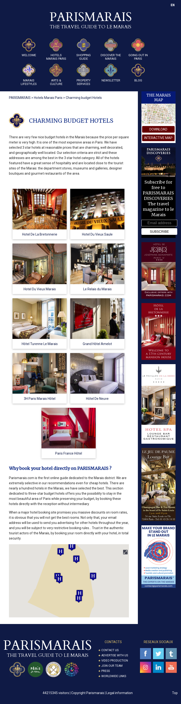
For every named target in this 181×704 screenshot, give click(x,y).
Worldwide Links (113, 676)
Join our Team (112, 665)
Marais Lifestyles (29, 75)
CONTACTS (113, 642)
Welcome (29, 47)
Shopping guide (83, 49)
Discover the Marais (111, 49)
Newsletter (111, 73)
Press (105, 671)
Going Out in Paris (138, 49)
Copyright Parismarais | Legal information (102, 693)
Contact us (110, 650)
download (158, 129)
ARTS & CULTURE (56, 75)
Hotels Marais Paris (56, 49)
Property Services (83, 75)
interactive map (158, 138)
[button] (78, 598)
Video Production (114, 660)
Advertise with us (114, 655)
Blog (138, 73)
